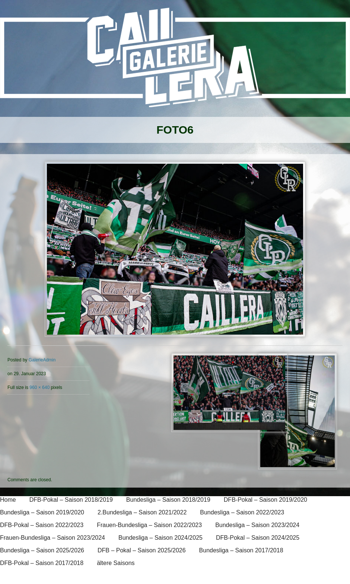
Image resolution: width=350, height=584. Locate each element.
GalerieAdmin (42, 360)
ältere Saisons (115, 563)
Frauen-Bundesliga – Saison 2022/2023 (149, 525)
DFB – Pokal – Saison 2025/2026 (142, 550)
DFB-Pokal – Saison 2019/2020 (265, 500)
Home (8, 500)
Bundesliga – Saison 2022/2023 (242, 512)
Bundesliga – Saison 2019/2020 (42, 512)
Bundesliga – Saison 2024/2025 (160, 537)
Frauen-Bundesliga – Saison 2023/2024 (52, 537)
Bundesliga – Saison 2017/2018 (241, 550)
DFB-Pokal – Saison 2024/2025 (257, 537)
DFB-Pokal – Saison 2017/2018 (41, 563)
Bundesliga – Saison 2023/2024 (257, 525)
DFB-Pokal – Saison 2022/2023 (41, 525)
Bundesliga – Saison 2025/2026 (42, 550)
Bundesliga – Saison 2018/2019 (168, 500)
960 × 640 (39, 387)
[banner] (175, 62)
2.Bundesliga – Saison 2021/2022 (142, 512)
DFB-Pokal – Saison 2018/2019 (71, 500)
